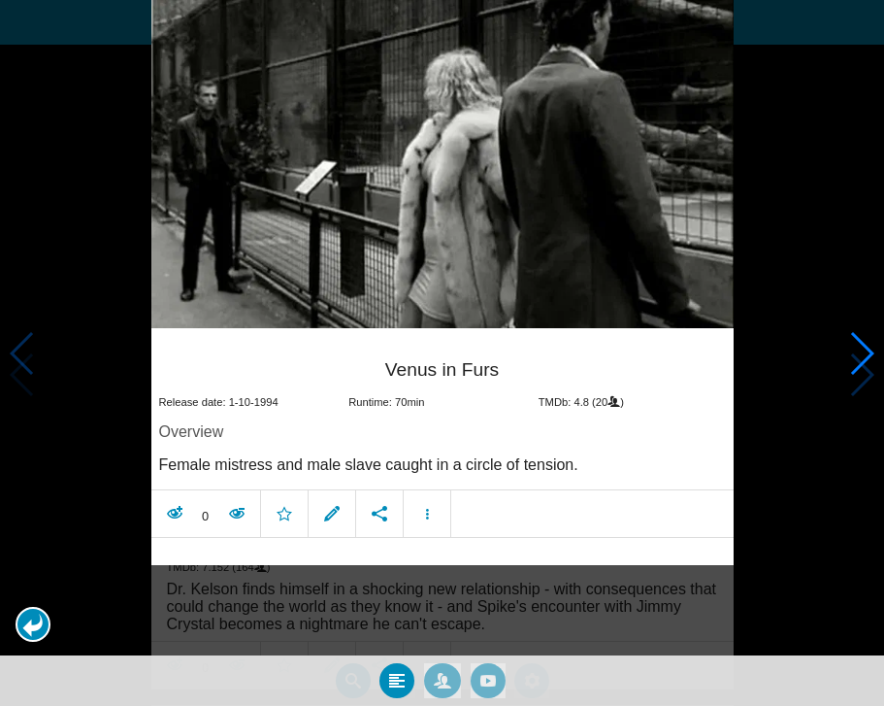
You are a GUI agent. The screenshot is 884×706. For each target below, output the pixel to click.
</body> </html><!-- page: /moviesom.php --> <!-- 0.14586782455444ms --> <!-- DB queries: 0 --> (442, 353)
